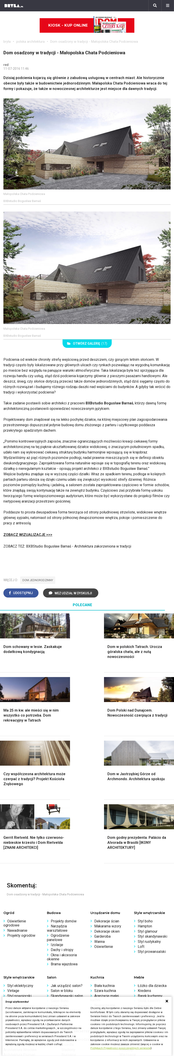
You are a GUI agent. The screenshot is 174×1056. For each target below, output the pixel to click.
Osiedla (67, 917)
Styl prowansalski (152, 824)
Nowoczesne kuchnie (102, 880)
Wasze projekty (15, 969)
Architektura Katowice (20, 932)
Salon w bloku (62, 863)
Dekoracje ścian (106, 794)
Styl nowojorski (19, 869)
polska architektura (30, 42)
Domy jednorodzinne (77, 912)
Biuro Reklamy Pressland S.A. (113, 969)
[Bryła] (14, 5)
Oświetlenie (103, 819)
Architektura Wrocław (20, 922)
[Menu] (168, 5)
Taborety (145, 884)
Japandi (13, 874)
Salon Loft (59, 879)
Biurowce (68, 927)
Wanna (99, 814)
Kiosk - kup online (87, 25)
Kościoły (126, 922)
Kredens (144, 863)
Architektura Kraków (19, 917)
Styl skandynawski (152, 809)
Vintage (13, 863)
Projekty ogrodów (21, 808)
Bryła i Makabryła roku (20, 974)
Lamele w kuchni (107, 887)
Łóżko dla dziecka (152, 858)
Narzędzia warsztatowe (57, 801)
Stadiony (68, 922)
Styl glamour (147, 804)
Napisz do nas (101, 974)
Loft (141, 819)
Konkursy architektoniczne (24, 990)
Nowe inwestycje (133, 938)
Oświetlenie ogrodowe (14, 796)
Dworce (67, 932)
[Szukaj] (155, 5)
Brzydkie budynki (17, 938)
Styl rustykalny (149, 814)
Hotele (124, 932)
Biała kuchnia (104, 858)
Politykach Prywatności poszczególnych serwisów (120, 1048)
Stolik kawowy (149, 874)
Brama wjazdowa (64, 837)
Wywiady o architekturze (138, 943)
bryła (7, 42)
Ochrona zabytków (18, 979)
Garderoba (102, 809)
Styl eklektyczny (20, 858)
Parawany (145, 879)
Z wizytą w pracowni (19, 984)
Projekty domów (64, 794)
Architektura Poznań (19, 927)
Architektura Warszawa (21, 912)
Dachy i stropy (62, 822)
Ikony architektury (133, 912)
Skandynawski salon (67, 869)
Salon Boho (60, 874)
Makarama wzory (107, 799)
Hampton (145, 799)
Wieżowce (127, 927)
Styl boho (145, 794)
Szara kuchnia (105, 863)
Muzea (124, 917)
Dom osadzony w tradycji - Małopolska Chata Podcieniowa (94, 42)
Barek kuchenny (150, 869)
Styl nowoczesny (20, 879)
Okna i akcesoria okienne (62, 830)
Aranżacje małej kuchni (104, 871)
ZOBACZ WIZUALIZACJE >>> (27, 535)
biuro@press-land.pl (106, 964)
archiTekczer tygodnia (20, 964)
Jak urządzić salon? (66, 858)
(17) (87, 343)
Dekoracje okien (107, 804)
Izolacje (57, 817)
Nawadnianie (17, 803)
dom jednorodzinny (37, 580)
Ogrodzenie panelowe (58, 810)
